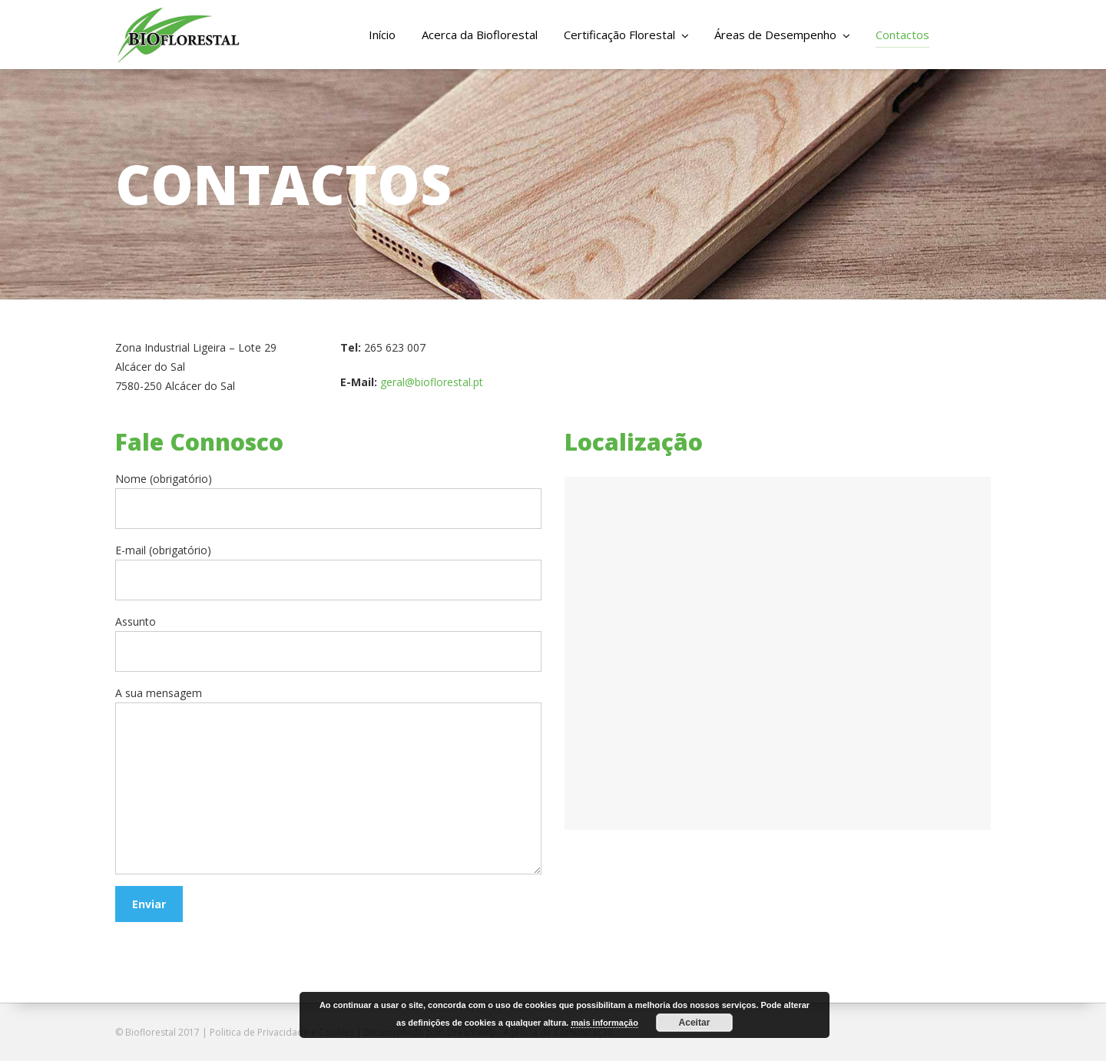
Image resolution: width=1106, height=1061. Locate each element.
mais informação (604, 1022)
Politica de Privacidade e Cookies (282, 1032)
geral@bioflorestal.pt (431, 382)
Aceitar (694, 1022)
